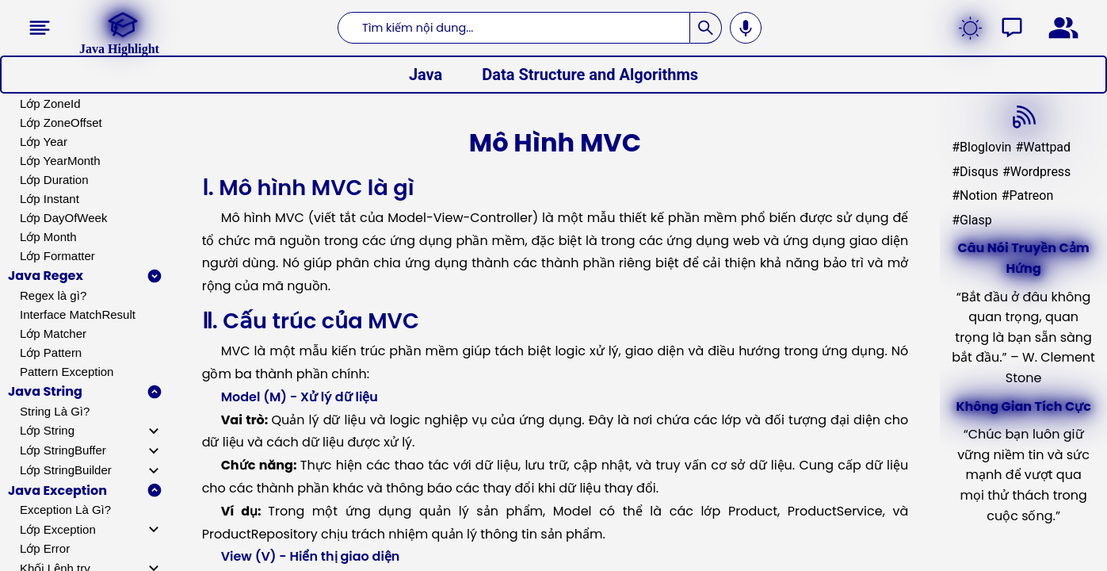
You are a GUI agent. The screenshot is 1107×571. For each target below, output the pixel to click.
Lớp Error (45, 548)
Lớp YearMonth (60, 160)
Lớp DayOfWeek (63, 217)
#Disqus (975, 171)
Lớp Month (48, 236)
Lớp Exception (58, 529)
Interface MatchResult (78, 314)
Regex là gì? (53, 295)
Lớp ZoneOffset (61, 122)
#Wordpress (1036, 171)
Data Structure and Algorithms (590, 74)
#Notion (974, 195)
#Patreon (1028, 195)
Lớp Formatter (57, 256)
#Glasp (972, 220)
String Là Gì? (55, 411)
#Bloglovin (981, 147)
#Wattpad (1043, 147)
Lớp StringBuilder (66, 470)
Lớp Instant (49, 198)
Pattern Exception (66, 371)
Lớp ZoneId (50, 103)
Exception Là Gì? (65, 509)
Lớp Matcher (53, 333)
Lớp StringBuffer (63, 450)
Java (425, 74)
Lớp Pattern (51, 352)
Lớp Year (43, 141)
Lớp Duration (54, 179)
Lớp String (47, 430)
